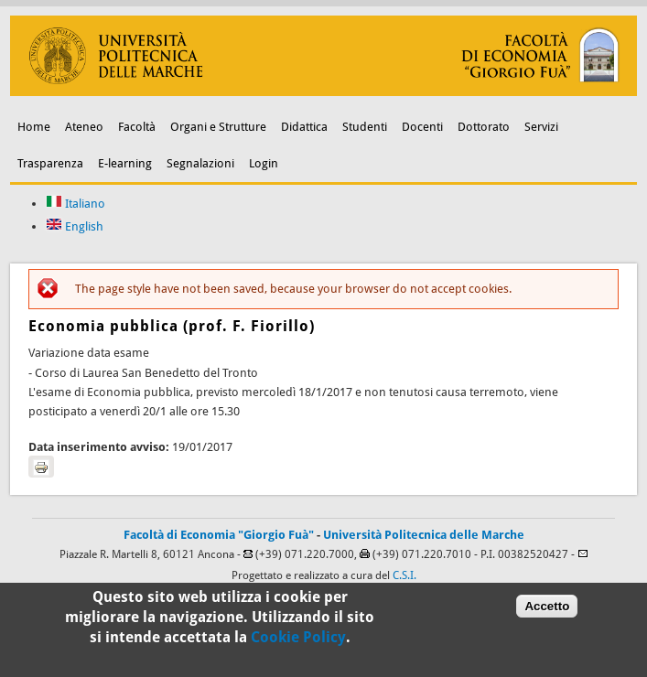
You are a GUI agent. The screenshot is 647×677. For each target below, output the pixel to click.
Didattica (304, 127)
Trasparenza (50, 163)
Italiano (75, 203)
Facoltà (137, 127)
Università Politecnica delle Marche (423, 535)
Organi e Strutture (218, 127)
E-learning (125, 163)
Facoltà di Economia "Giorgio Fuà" (219, 535)
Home (33, 127)
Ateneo (84, 127)
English (74, 226)
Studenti (364, 127)
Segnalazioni (200, 163)
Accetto (546, 611)
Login (263, 163)
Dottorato (484, 127)
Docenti (422, 127)
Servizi (541, 127)
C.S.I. (404, 575)
